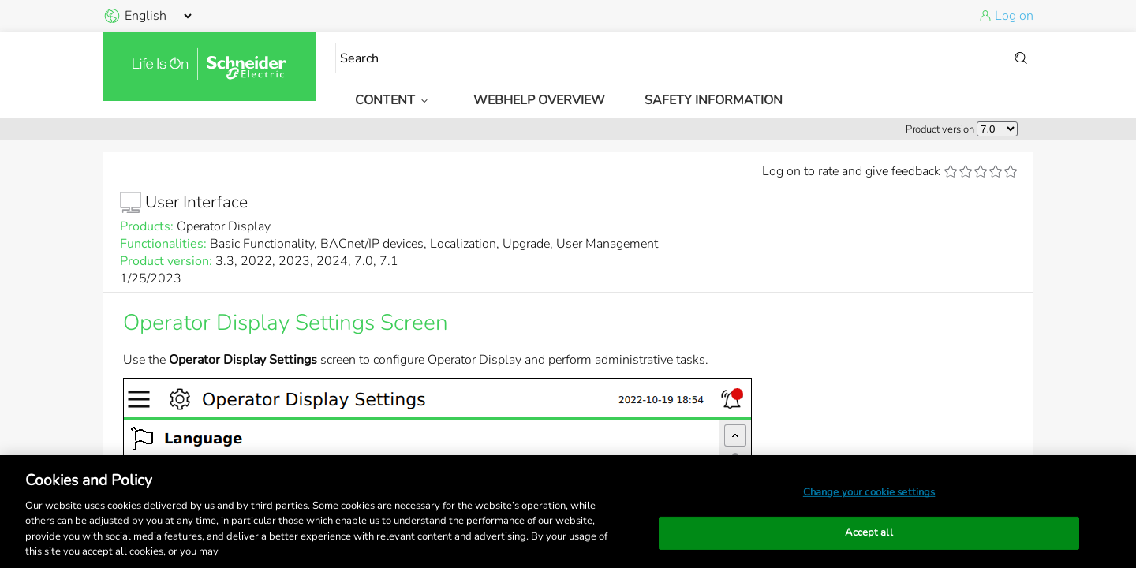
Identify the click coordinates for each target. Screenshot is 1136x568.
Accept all (868, 532)
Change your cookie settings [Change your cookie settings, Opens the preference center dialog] (869, 492)
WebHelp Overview (539, 100)
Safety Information (714, 100)
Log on (1014, 15)
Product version (940, 129)
